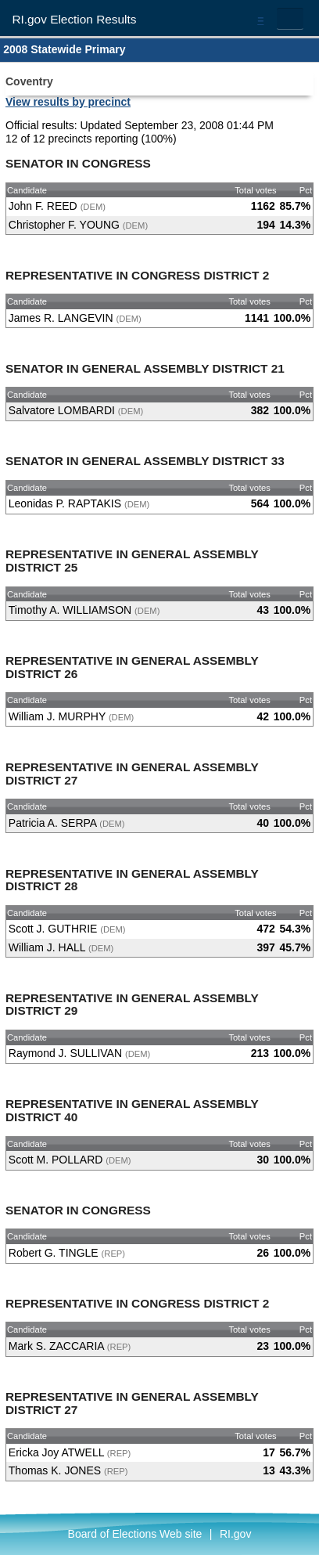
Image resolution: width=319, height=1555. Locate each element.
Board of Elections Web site (135, 1534)
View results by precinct (68, 102)
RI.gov (235, 1534)
